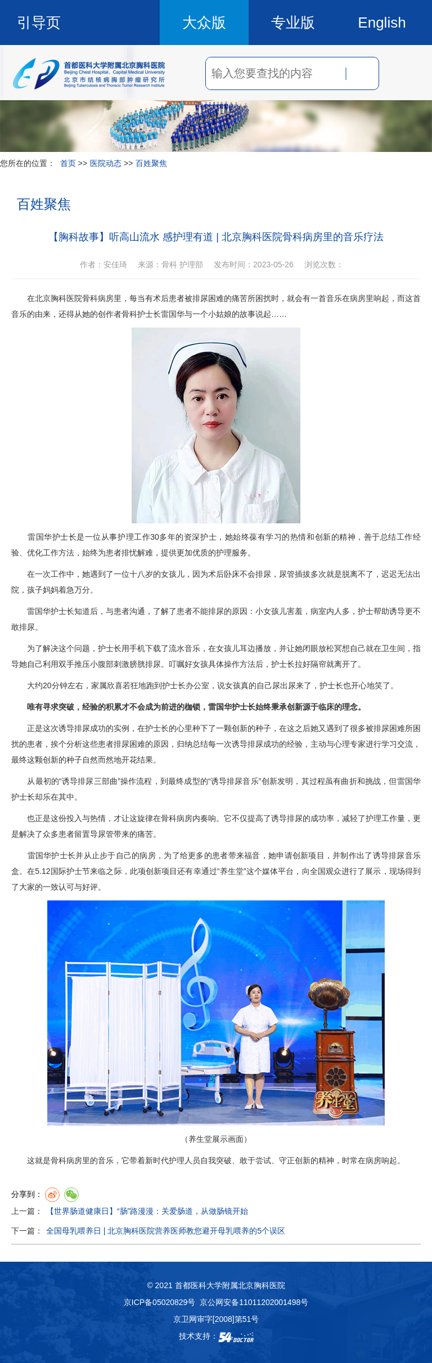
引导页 (39, 22)
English (382, 22)
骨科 (90, 298)
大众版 (204, 22)
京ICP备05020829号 (160, 1302)
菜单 (399, 73)
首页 (68, 163)
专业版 (293, 22)
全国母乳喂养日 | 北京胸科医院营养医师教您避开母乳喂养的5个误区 (165, 1230)
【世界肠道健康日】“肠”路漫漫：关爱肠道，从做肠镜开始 (147, 1211)
